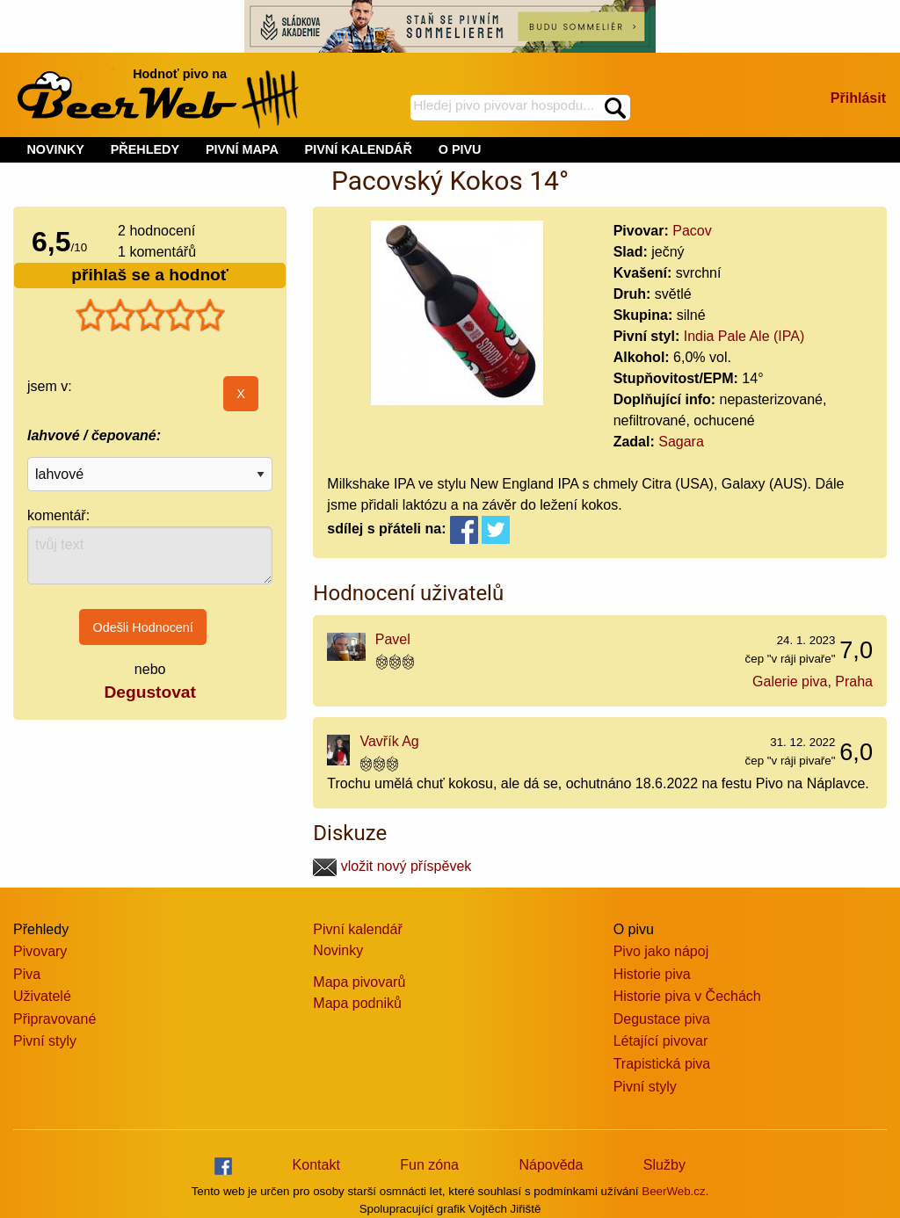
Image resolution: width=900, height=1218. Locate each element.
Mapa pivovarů (359, 982)
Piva (26, 974)
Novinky (338, 950)
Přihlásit (858, 98)
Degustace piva (661, 1018)
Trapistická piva (662, 1063)
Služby (664, 1164)
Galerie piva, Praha (812, 681)
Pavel (392, 639)
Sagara (681, 441)
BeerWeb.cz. (675, 1191)
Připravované (54, 1018)
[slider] (150, 315)
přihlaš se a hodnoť (150, 274)
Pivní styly (44, 1040)
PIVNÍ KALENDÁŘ (358, 149)
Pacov (691, 230)
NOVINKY (55, 149)
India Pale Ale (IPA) (744, 336)
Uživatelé (42, 996)
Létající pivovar (660, 1040)
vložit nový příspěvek (392, 866)
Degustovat (149, 692)
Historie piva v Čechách (687, 996)
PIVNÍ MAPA (242, 149)
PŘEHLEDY (145, 149)
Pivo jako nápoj (661, 951)
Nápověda (551, 1164)
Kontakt (316, 1164)
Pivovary (40, 951)
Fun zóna (429, 1164)
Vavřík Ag (388, 741)
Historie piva (652, 974)
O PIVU (460, 149)
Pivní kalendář (357, 929)
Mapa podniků (357, 1003)
